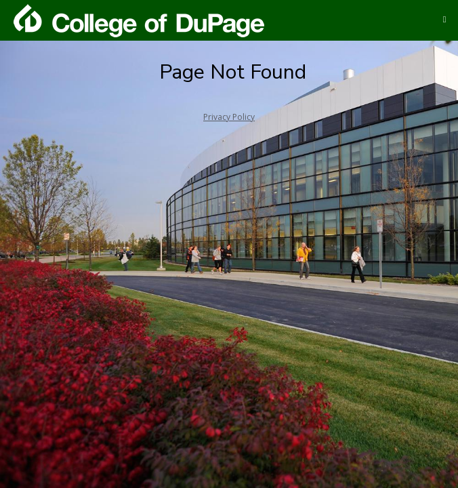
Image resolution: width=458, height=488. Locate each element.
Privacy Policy (229, 117)
